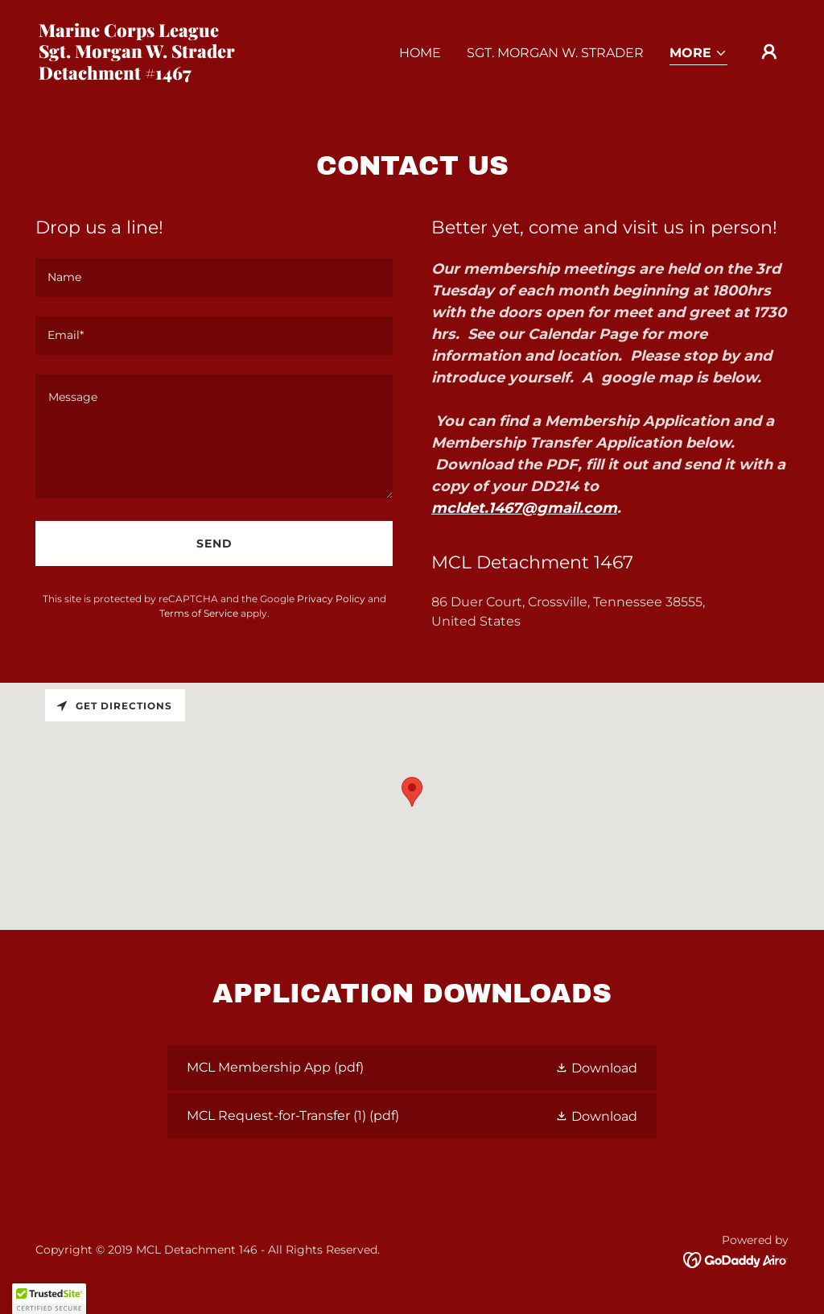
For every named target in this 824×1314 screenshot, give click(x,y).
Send (214, 543)
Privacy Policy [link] (331, 599)
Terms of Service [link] (198, 613)
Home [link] (420, 52)
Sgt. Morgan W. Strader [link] (555, 52)
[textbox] (214, 277)
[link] (143, 75)
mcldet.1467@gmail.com (524, 508)
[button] (698, 54)
